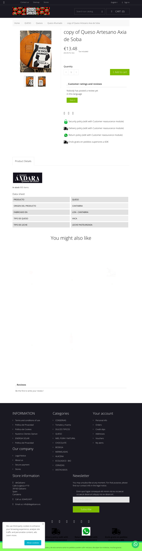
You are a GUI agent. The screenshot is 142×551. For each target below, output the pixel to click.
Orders (99, 425)
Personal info (101, 421)
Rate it (72, 100)
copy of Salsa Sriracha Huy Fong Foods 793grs (71, 349)
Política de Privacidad (24, 425)
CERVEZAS (59, 466)
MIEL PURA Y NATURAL (65, 439)
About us (19, 461)
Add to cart (120, 72)
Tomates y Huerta (63, 425)
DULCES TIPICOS (62, 430)
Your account (103, 414)
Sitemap (37, 2)
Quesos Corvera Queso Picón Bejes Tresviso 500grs (111, 283)
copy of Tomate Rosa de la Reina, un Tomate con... (30, 283)
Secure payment (22, 465)
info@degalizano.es (32, 505)
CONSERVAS (60, 421)
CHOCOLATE (61, 443)
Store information (26, 476)
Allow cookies (33, 542)
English (114, 2)
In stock (16, 187)
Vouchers (100, 439)
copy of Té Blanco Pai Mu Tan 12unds (30, 344)
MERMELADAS (61, 452)
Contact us (25, 2)
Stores (46, 2)
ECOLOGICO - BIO (63, 461)
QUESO (58, 434)
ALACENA (59, 457)
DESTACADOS (61, 470)
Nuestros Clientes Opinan (26, 434)
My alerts (99, 443)
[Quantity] (71, 72)
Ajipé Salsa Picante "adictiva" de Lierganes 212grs (71, 278)
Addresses (100, 434)
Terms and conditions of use (27, 421)
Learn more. (11, 535)
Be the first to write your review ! (29, 391)
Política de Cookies (23, 430)
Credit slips (100, 430)
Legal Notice (20, 456)
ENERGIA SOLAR (22, 439)
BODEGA (59, 448)
